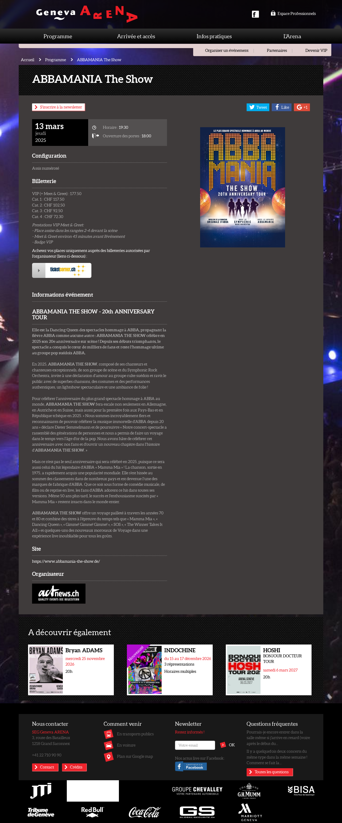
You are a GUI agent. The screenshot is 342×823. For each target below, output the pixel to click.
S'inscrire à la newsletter (61, 106)
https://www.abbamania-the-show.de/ (66, 561)
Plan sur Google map (135, 756)
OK (232, 744)
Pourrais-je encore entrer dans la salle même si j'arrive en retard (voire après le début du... (278, 737)
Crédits (76, 766)
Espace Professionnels (293, 13)
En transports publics (135, 733)
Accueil (27, 59)
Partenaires (277, 50)
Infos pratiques (214, 36)
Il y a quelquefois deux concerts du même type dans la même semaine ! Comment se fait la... (277, 757)
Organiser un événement (226, 50)
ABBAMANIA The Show (99, 59)
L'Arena (292, 36)
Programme (58, 36)
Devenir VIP (316, 50)
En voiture (126, 745)
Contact (47, 766)
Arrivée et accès (136, 36)
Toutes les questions (272, 771)
